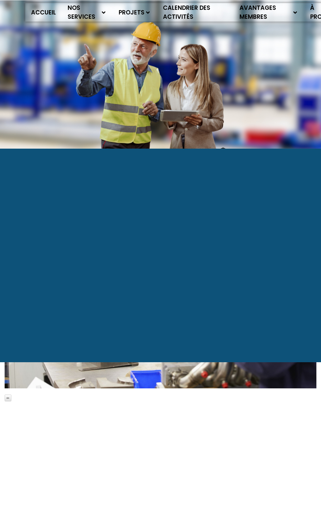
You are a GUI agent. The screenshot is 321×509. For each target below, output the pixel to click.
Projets (134, 12)
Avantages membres (268, 12)
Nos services (86, 12)
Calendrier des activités (186, 12)
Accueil (43, 12)
